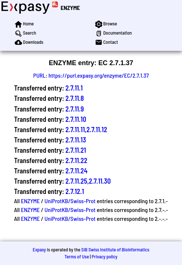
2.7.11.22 (76, 160)
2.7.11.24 (76, 170)
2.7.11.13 (75, 139)
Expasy (39, 249)
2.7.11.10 (75, 119)
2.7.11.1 (74, 88)
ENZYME (70, 7)
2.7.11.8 (74, 98)
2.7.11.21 (75, 150)
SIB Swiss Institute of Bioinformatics (115, 249)
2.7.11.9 (74, 109)
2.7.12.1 (74, 191)
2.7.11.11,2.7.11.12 (86, 129)
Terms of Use (77, 256)
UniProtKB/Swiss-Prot (69, 200)
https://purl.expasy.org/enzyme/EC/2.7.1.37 (98, 75)
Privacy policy (104, 256)
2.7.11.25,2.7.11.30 (87, 181)
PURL (39, 75)
